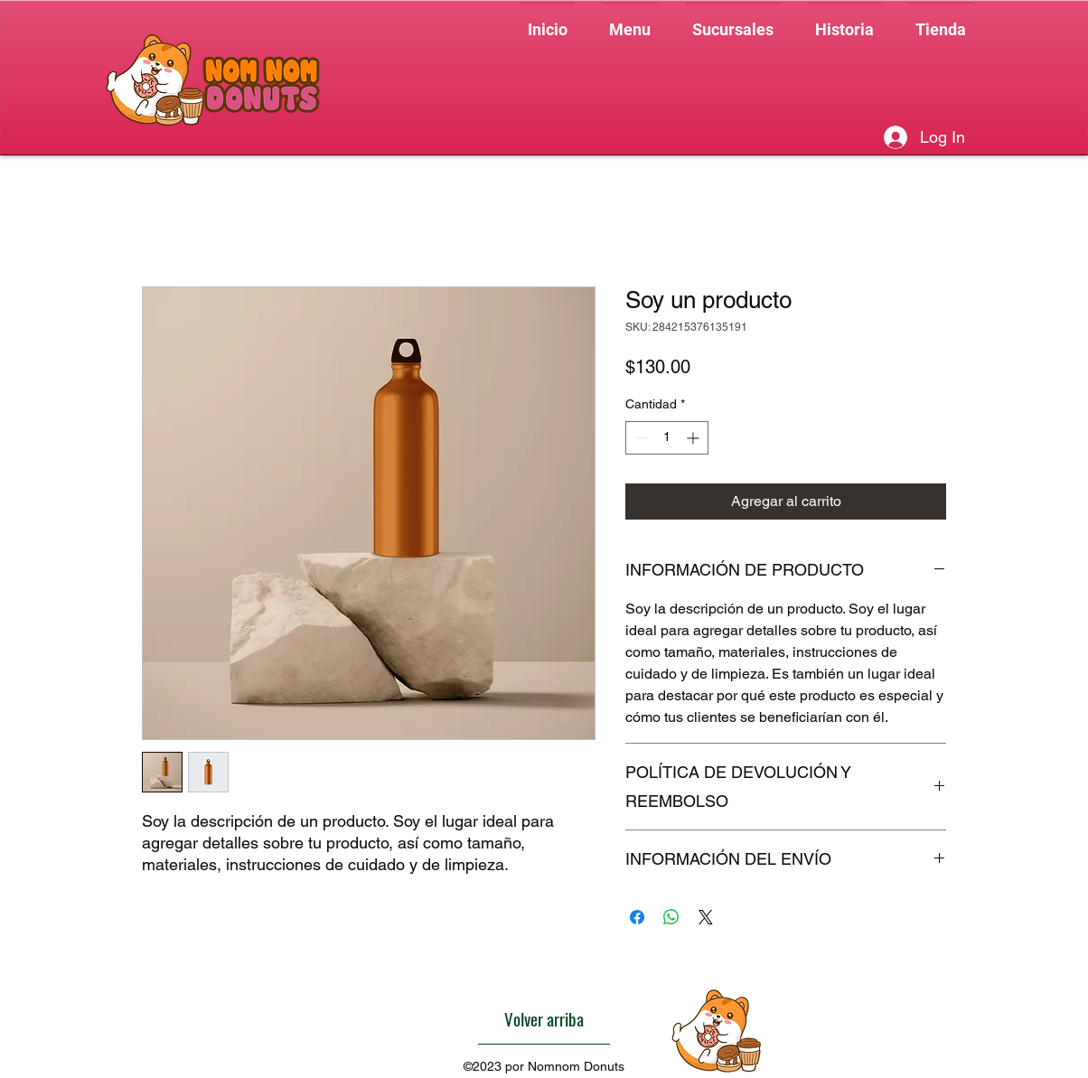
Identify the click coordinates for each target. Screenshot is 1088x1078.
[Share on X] (706, 917)
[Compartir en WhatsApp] (671, 917)
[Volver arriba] (544, 1019)
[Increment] (694, 438)
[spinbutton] (667, 438)
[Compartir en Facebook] (637, 917)
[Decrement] (639, 438)
